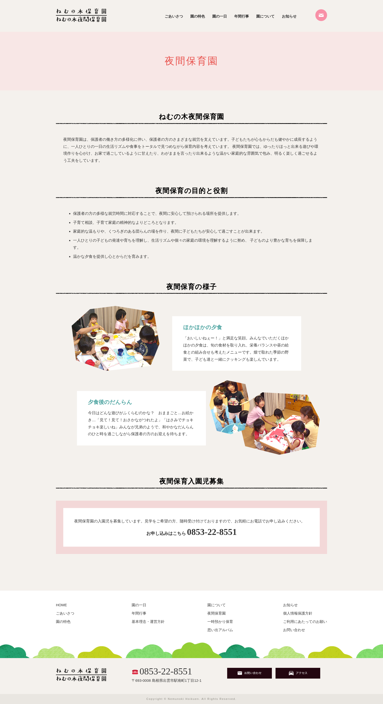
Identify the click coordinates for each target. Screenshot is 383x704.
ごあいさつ (174, 16)
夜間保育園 (216, 613)
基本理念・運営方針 (148, 621)
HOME (61, 605)
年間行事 (241, 16)
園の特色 (197, 16)
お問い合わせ (294, 630)
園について (265, 16)
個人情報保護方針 (297, 613)
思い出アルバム (220, 630)
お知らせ (289, 16)
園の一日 (219, 16)
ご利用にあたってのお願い (305, 621)
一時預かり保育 (220, 621)
